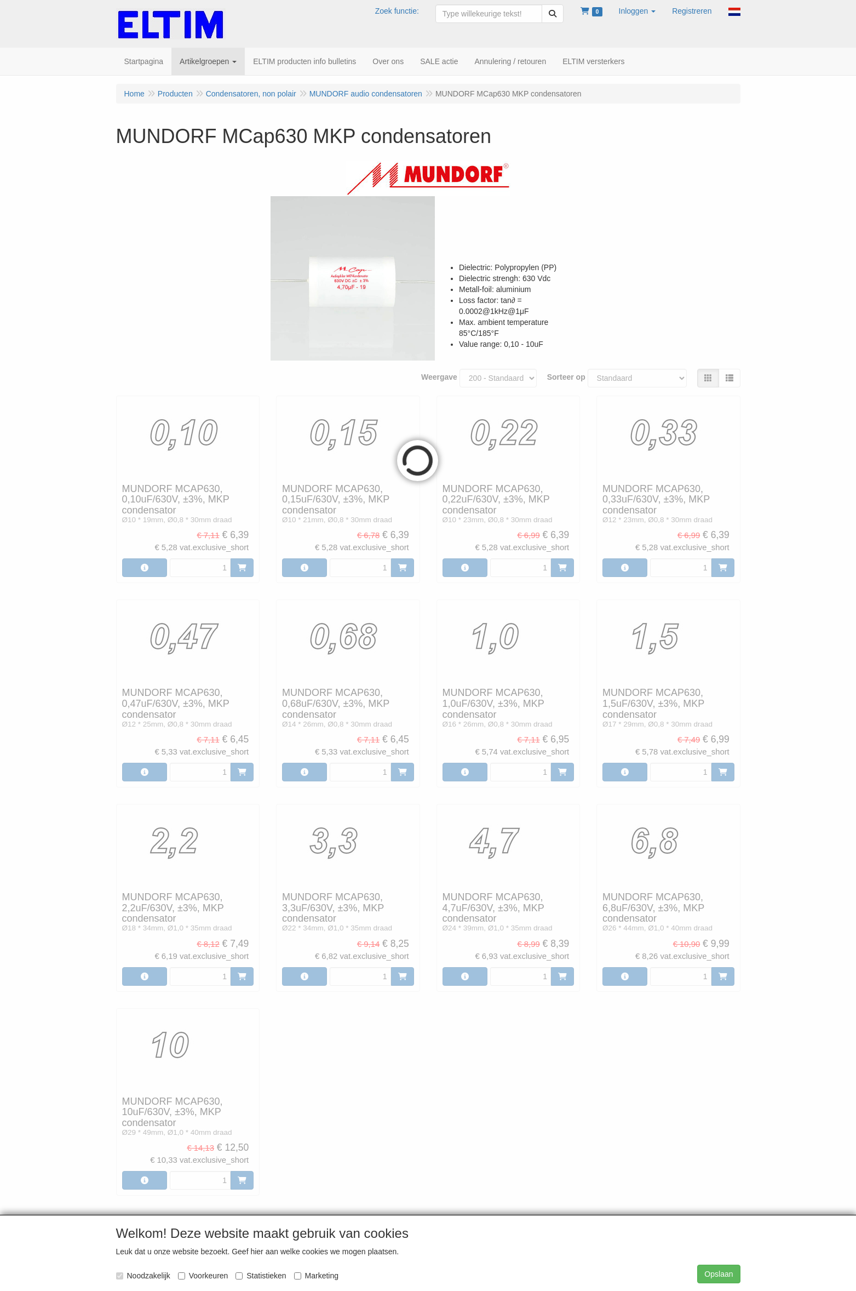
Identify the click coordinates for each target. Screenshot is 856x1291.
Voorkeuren (203, 1275)
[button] (637, 11)
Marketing (316, 1275)
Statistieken (260, 1275)
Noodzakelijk (143, 1275)
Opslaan (718, 1274)
